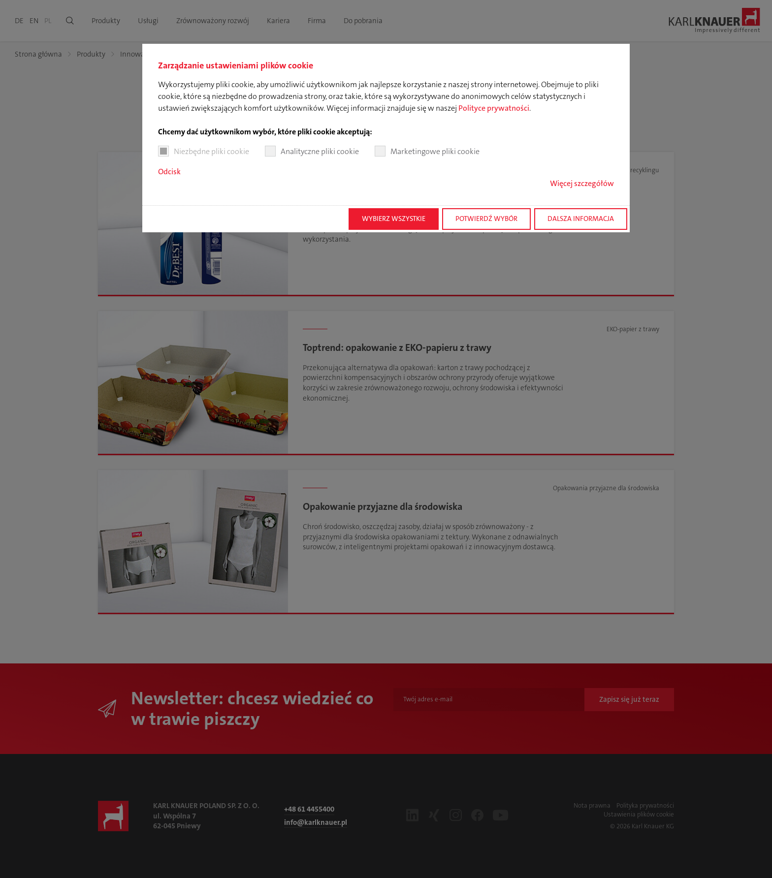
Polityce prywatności (493, 108)
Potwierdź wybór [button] (486, 218)
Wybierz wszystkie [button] (393, 218)
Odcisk (169, 171)
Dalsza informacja (580, 218)
